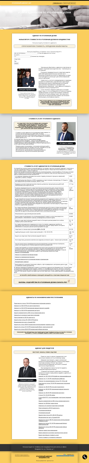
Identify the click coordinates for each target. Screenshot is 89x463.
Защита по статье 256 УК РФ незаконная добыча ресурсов (31, 329)
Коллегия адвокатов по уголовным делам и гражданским (31, 259)
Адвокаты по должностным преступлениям (26, 315)
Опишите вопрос (26, 380)
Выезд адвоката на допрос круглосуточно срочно (53, 433)
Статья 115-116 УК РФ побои (47, 395)
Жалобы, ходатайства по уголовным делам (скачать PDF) (43, 282)
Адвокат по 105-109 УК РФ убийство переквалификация (55, 376)
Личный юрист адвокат (22, 262)
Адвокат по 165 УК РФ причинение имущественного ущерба (31, 308)
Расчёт (16, 63)
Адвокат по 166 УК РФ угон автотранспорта (27, 306)
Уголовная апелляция (45, 410)
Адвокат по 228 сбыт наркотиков (48, 403)
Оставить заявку (66, 143)
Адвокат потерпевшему (22, 252)
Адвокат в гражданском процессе (25, 257)
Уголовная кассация (44, 413)
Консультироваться (27, 89)
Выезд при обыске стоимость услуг (49, 435)
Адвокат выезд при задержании (48, 430)
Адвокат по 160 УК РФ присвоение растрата (27, 310)
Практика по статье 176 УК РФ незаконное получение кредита (32, 303)
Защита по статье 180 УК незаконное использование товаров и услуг (34, 324)
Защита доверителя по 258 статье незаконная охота (29, 313)
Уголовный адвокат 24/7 (21, 3)
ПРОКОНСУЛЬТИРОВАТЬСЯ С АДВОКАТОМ (65, 455)
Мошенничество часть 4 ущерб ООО (24, 322)
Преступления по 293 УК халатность (24, 317)
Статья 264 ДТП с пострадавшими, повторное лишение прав (55, 398)
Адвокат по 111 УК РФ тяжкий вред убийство (52, 378)
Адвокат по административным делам (26, 254)
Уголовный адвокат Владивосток (44, 456)
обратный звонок (69, 3)
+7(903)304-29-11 (57, 3)
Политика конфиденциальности (22, 455)
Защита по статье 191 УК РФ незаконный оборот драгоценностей (33, 327)
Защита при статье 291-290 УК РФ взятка (26, 320)
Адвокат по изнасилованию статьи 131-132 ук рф (53, 381)
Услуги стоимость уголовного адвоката (50, 437)
